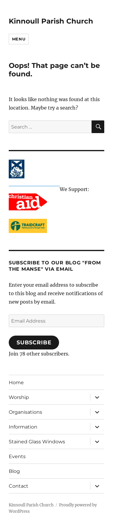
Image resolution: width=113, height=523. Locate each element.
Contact (18, 486)
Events (17, 456)
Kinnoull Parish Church (51, 21)
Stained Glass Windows (37, 442)
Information (23, 427)
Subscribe (34, 342)
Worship (19, 397)
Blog (14, 471)
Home (16, 382)
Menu (18, 39)
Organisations (25, 412)
